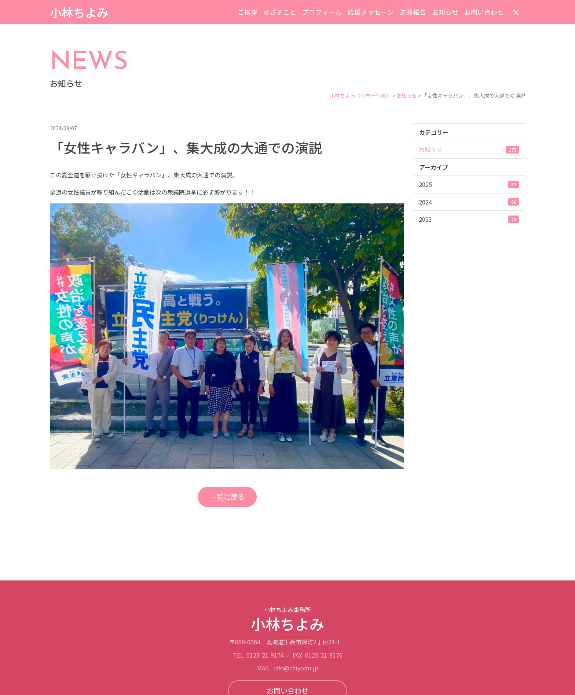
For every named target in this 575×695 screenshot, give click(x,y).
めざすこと (279, 12)
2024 (469, 202)
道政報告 (413, 12)
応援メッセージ (371, 12)
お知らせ (445, 12)
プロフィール (322, 12)
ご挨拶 (247, 12)
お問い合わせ (484, 12)
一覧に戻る (227, 497)
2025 (469, 184)
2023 (469, 219)
